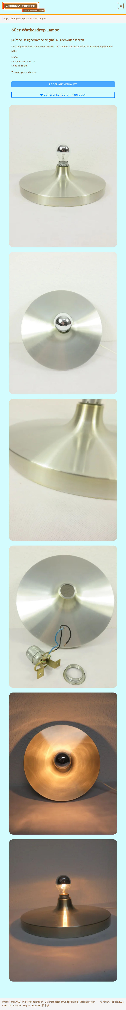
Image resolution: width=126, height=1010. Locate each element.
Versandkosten (87, 1001)
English (26, 1005)
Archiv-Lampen (38, 18)
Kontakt (73, 1001)
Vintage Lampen (18, 18)
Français (17, 1005)
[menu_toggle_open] (121, 6)
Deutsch (6, 1005)
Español (36, 1005)
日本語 (45, 1005)
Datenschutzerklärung (56, 1001)
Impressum (8, 1001)
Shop (5, 18)
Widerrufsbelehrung (32, 1001)
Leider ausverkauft (63, 84)
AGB (17, 1001)
